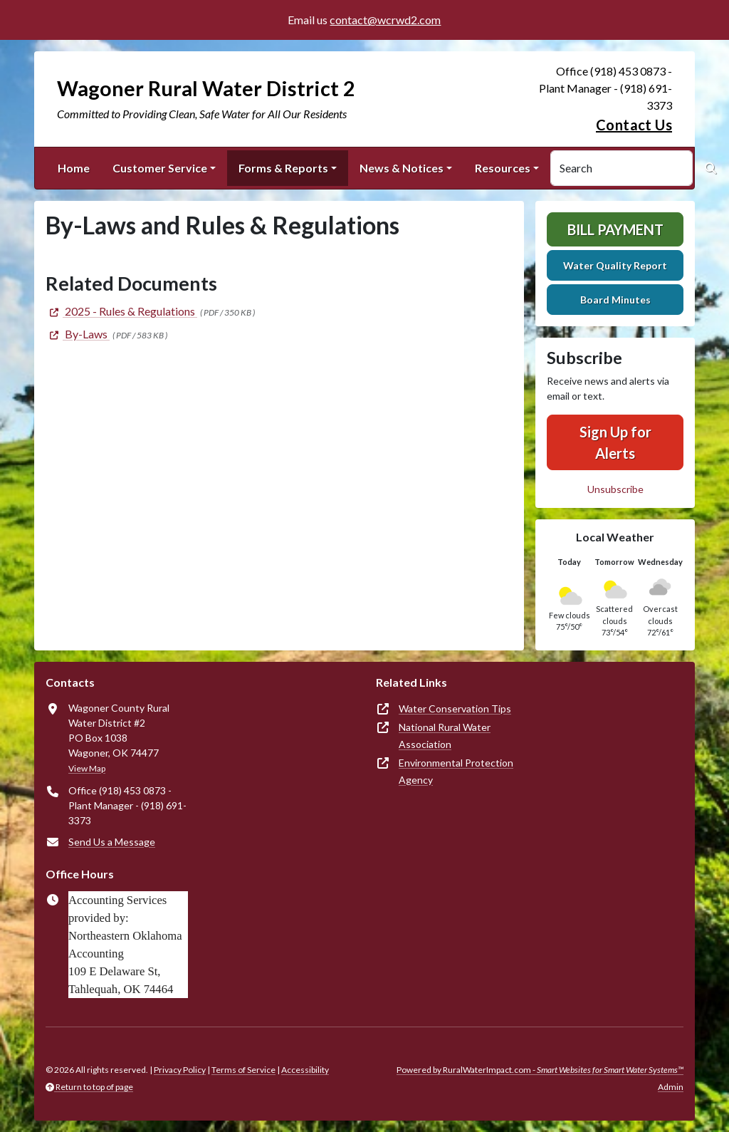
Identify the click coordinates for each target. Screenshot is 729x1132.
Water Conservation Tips (455, 708)
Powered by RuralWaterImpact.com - (540, 1069)
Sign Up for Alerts (615, 442)
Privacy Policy (180, 1069)
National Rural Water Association (445, 735)
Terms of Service (243, 1069)
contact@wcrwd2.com (385, 19)
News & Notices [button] (402, 168)
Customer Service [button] (159, 168)
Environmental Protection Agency (456, 771)
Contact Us (634, 124)
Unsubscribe (615, 489)
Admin (670, 1086)
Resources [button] (502, 168)
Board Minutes (615, 300)
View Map (86, 768)
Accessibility (305, 1069)
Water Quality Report (615, 265)
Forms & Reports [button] (283, 168)
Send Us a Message (111, 842)
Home (74, 168)
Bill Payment (615, 229)
